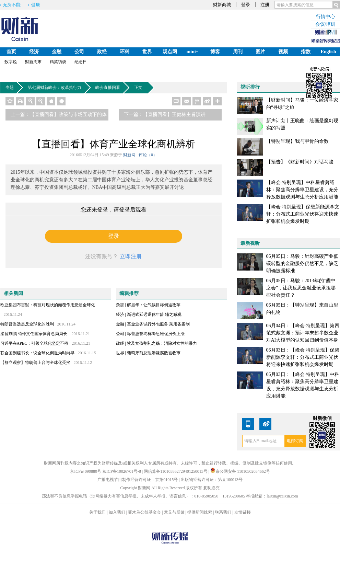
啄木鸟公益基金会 (145, 512)
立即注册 (131, 256)
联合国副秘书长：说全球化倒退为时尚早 (37, 353)
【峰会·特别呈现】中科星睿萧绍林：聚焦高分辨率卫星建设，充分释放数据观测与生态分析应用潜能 (302, 189)
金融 (56, 51)
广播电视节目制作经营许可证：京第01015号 (137, 479)
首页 (11, 51)
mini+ (192, 51)
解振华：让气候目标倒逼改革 (153, 304)
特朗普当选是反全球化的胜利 (27, 324)
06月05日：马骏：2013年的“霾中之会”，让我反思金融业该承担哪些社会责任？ (301, 288)
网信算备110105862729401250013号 (176, 471)
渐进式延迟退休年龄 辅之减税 (154, 314)
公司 (79, 51)
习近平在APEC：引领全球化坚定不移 (34, 343)
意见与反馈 (174, 512)
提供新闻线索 (199, 512)
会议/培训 (325, 24)
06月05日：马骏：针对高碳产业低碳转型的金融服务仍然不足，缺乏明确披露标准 (302, 263)
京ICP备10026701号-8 (122, 471)
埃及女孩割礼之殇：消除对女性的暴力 (162, 343)
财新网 (129, 154)
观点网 (170, 51)
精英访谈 (58, 61)
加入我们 (117, 512)
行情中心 (325, 16)
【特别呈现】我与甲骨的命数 (297, 141)
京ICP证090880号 (85, 471)
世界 (147, 51)
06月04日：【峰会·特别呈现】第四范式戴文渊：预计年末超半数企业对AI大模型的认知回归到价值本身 (303, 333)
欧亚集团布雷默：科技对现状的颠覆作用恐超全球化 (47, 304)
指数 (305, 51)
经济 (34, 51)
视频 (283, 51)
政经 (102, 51)
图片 (260, 51)
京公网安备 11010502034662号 (240, 471)
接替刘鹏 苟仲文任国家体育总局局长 (34, 333)
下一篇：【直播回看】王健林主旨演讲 (165, 114)
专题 (10, 87)
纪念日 (80, 61)
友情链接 (242, 512)
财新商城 (222, 4)
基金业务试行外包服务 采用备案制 (158, 324)
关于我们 (97, 512)
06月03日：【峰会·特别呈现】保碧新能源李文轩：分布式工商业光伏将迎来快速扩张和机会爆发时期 (303, 357)
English (328, 51)
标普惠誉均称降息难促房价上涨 (156, 333)
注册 (264, 4)
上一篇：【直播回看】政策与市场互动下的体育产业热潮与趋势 (59, 116)
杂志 (120, 304)
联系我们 (223, 512)
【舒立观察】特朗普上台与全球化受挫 (35, 362)
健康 (35, 4)
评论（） (148, 154)
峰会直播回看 (108, 87)
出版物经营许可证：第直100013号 (212, 479)
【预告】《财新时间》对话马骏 (299, 161)
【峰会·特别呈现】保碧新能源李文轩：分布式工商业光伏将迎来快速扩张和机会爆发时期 (303, 214)
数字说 (10, 61)
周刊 (238, 51)
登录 (245, 4)
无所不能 (12, 4)
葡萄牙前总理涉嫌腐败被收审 (153, 353)
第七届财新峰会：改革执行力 (56, 87)
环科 (124, 51)
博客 (215, 51)
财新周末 (33, 61)
